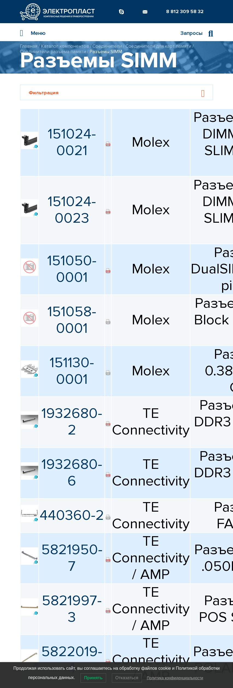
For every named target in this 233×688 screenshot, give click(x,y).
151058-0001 (71, 320)
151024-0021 (72, 142)
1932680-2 (71, 422)
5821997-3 (72, 609)
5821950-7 (72, 558)
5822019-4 (71, 660)
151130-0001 (72, 371)
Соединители (107, 46)
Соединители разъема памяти (53, 52)
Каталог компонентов (65, 46)
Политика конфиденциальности (175, 678)
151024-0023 (72, 210)
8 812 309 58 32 (185, 11)
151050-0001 (72, 269)
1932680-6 (71, 472)
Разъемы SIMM (105, 52)
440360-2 (72, 515)
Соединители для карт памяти (158, 46)
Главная (28, 46)
